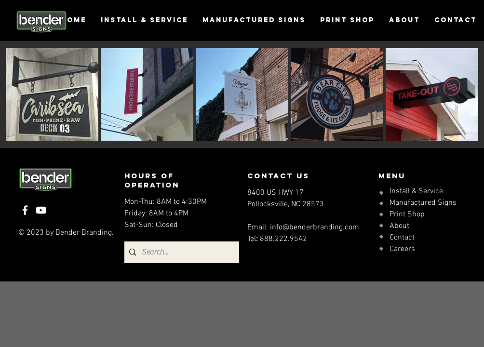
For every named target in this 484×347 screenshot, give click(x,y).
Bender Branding (83, 233)
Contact (402, 237)
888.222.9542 (283, 239)
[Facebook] (25, 210)
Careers (402, 249)
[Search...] (180, 252)
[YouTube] (41, 210)
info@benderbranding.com (314, 227)
